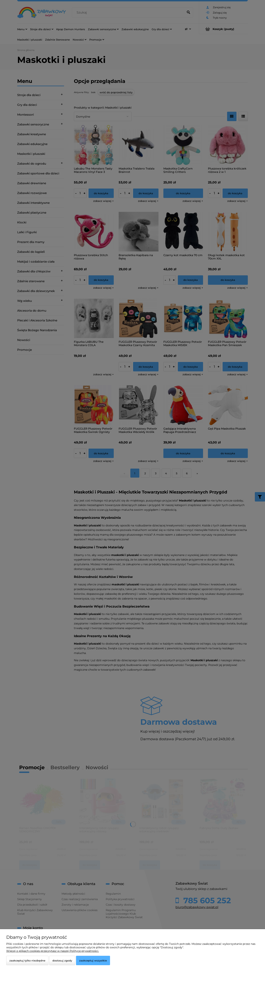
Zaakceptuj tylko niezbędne (27, 960)
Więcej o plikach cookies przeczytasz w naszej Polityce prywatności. (52, 951)
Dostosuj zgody (62, 960)
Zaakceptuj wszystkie (93, 960)
